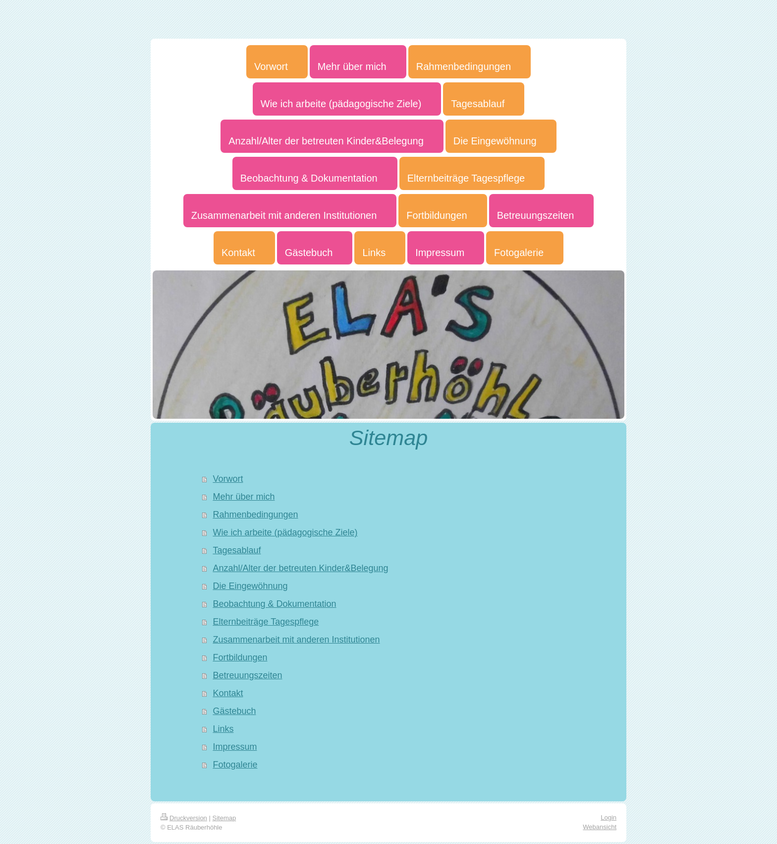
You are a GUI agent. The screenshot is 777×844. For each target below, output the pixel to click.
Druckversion (184, 818)
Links (223, 729)
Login (608, 817)
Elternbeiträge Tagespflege (266, 622)
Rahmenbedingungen (255, 514)
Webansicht (599, 827)
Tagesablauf (237, 550)
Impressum (235, 747)
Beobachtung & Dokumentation (274, 604)
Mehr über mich (244, 497)
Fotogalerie (235, 765)
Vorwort (228, 479)
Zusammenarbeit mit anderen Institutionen (296, 640)
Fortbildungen (240, 657)
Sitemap (224, 818)
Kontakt (228, 693)
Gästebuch (234, 711)
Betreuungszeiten (247, 675)
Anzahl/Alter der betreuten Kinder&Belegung (300, 568)
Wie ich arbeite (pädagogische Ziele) (285, 532)
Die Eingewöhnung (250, 586)
